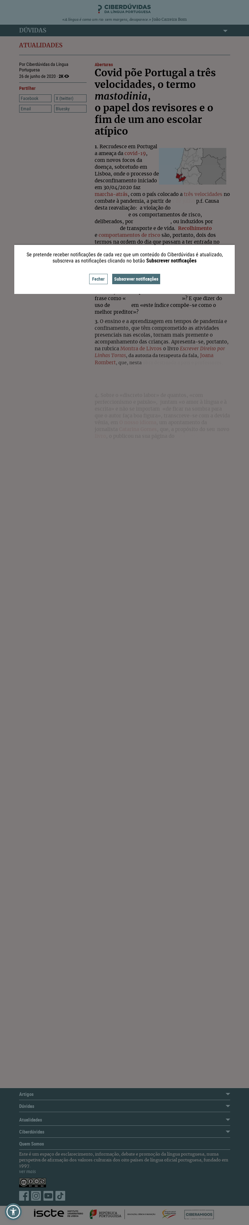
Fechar (98, 279)
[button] (13, 1212)
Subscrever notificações (136, 279)
